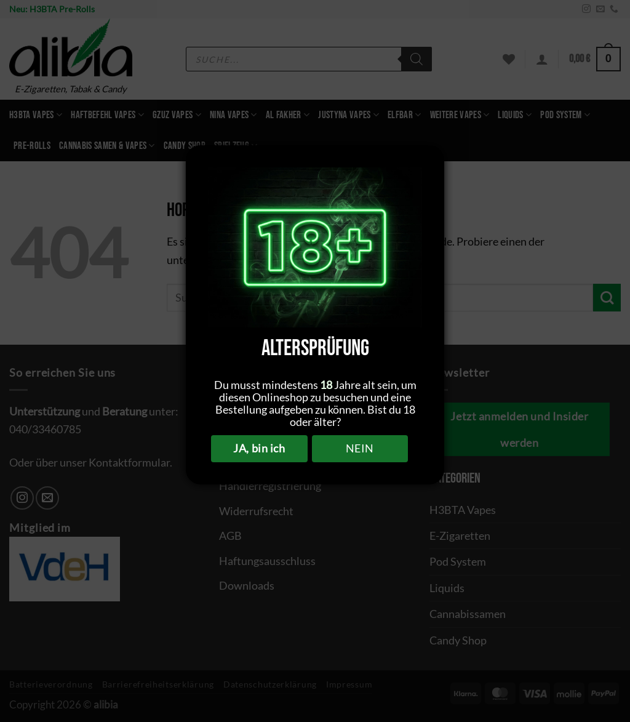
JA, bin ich (259, 448)
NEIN (360, 448)
